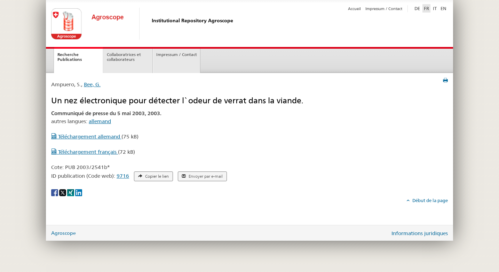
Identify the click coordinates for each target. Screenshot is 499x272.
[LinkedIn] (78, 192)
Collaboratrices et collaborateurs (124, 57)
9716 (123, 176)
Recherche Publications (69, 57)
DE (417, 8)
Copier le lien (153, 176)
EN (443, 8)
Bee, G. (92, 84)
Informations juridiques (419, 233)
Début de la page (429, 200)
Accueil (354, 8)
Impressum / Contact (383, 8)
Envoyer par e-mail (202, 176)
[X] (63, 192)
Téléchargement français (84, 152)
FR (426, 8)
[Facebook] (55, 192)
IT (435, 8)
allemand (100, 121)
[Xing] (71, 192)
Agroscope (63, 233)
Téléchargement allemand (86, 136)
